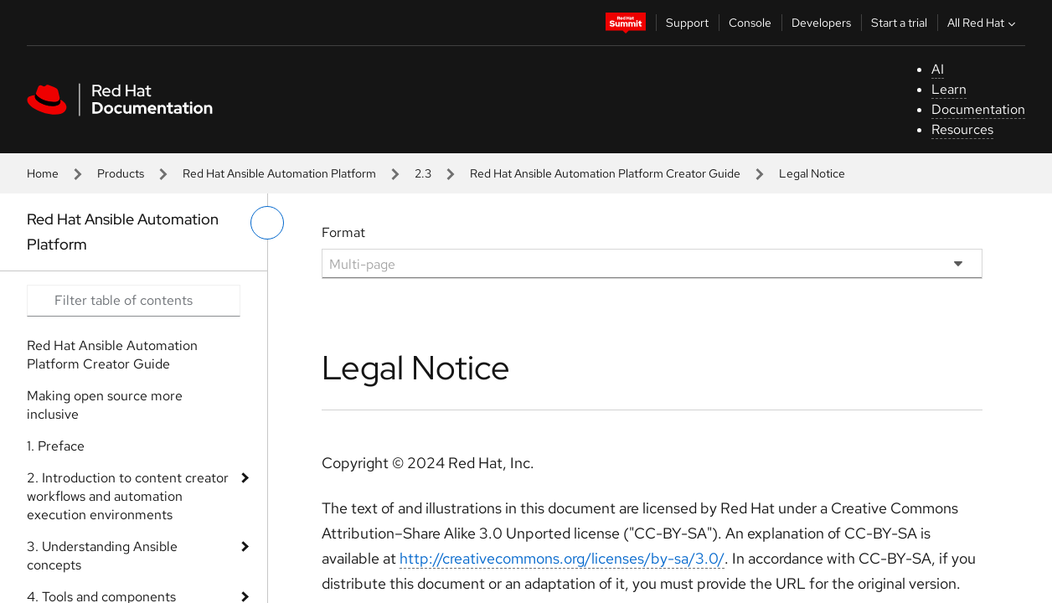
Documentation (978, 109)
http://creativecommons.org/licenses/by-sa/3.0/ (562, 558)
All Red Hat (983, 22)
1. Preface (56, 446)
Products (120, 173)
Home (43, 173)
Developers (821, 22)
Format (343, 232)
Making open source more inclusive (105, 405)
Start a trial (899, 22)
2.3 (423, 173)
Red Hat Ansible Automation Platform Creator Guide (605, 173)
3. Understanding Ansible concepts (102, 556)
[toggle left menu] (267, 223)
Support (687, 22)
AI (937, 69)
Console (750, 22)
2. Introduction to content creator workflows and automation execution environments (128, 496)
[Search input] (133, 301)
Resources (962, 129)
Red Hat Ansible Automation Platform (279, 173)
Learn (949, 89)
